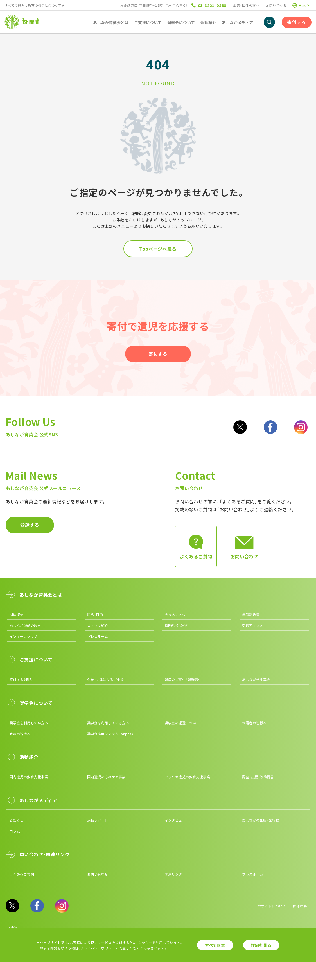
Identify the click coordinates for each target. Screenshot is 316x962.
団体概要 (17, 614)
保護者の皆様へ (254, 722)
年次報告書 (250, 614)
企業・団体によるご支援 (105, 679)
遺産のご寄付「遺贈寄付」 (184, 679)
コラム (15, 831)
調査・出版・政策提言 (258, 776)
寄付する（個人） (22, 679)
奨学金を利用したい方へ (29, 722)
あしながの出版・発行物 (260, 820)
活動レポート (97, 820)
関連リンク (173, 874)
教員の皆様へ (20, 733)
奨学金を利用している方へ (108, 722)
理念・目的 (95, 614)
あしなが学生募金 (256, 679)
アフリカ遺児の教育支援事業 (187, 776)
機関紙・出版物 (176, 625)
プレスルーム (97, 636)
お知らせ (17, 820)
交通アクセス (252, 625)
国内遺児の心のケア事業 (106, 776)
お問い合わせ (276, 5)
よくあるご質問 (22, 874)
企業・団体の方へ (246, 5)
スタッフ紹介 (97, 625)
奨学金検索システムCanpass (110, 733)
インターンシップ (23, 636)
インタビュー (175, 820)
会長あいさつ (175, 614)
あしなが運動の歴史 (25, 625)
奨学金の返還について (182, 722)
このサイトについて (270, 905)
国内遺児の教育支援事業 (29, 776)
